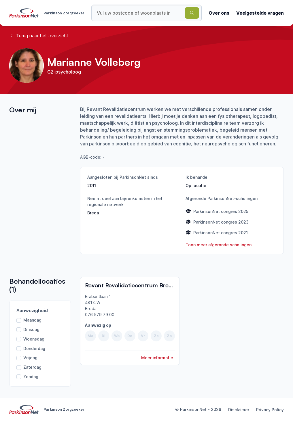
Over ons (219, 13)
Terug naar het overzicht (38, 36)
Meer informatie (157, 357)
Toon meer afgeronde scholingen (219, 245)
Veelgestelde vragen (260, 13)
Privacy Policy (270, 409)
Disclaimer (238, 409)
